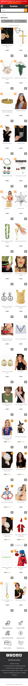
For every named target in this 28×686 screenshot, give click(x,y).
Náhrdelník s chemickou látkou (7, 568)
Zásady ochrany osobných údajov (15, 668)
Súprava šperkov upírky (21, 175)
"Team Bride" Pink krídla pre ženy (21, 404)
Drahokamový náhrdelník (20, 436)
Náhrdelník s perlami (7, 143)
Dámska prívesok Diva (21, 469)
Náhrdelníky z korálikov (21, 600)
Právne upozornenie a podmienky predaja (15, 666)
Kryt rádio (21, 371)
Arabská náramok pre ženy (21, 241)
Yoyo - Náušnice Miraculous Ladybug (21, 568)
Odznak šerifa (21, 208)
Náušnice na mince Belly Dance (7, 372)
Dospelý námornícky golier (7, 502)
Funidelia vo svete (14, 663)
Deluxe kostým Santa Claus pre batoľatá (21, 535)
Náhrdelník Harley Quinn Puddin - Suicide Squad (7, 111)
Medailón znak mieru (20, 110)
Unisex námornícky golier (20, 339)
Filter (3, 21)
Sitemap (24, 672)
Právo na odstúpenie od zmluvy (12, 672)
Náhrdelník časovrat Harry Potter (7, 78)
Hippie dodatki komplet (7, 175)
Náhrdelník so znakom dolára (7, 46)
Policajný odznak (21, 143)
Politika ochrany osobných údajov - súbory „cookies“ (15, 670)
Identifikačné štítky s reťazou (7, 404)
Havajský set (7, 208)
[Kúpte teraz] (12, 56)
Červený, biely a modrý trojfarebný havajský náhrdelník (7, 438)
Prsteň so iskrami (21, 502)
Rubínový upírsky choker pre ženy (20, 274)
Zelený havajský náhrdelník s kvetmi (7, 241)
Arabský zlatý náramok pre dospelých (21, 307)
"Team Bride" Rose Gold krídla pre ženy (7, 535)
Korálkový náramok (7, 273)
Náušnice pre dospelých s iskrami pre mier (7, 307)
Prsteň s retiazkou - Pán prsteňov (7, 600)
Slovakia (15, 675)
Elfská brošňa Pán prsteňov (21, 78)
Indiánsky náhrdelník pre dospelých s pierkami (7, 339)
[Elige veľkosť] (19, 545)
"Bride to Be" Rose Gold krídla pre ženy (7, 470)
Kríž (21, 45)
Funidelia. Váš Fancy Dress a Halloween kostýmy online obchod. (13, 6)
